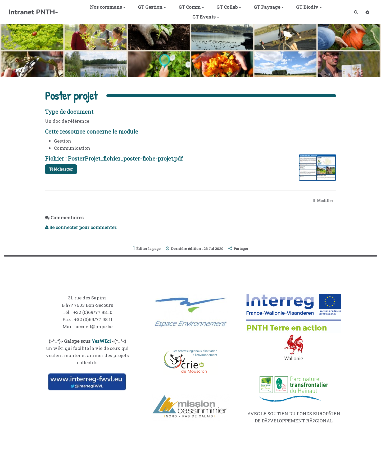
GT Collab (227, 7)
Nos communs (106, 7)
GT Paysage (267, 7)
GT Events (204, 17)
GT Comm (190, 7)
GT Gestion (151, 7)
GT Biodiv (308, 7)
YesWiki (101, 342)
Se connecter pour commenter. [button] (81, 228)
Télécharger (62, 170)
